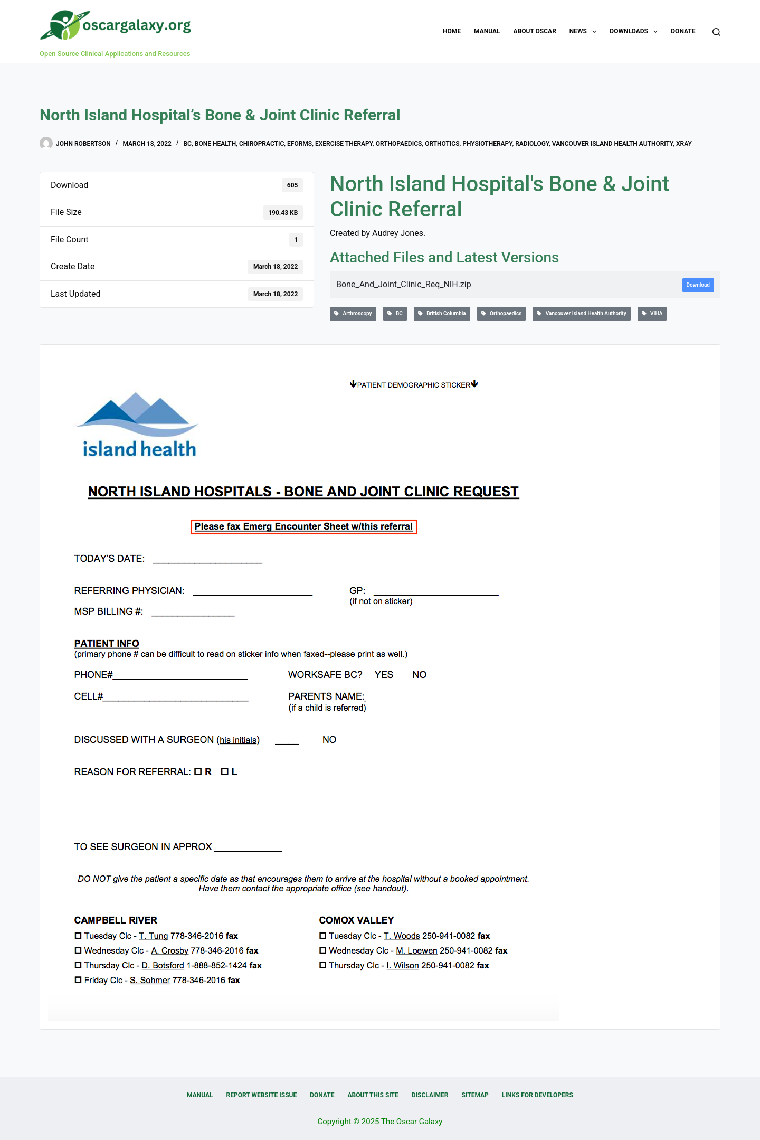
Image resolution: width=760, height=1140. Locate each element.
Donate (683, 31)
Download (698, 285)
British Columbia (442, 313)
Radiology (532, 143)
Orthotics (442, 143)
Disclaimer (430, 1095)
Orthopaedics (399, 143)
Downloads (636, 31)
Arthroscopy (353, 313)
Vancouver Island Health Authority (612, 143)
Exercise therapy (344, 143)
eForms (299, 143)
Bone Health (215, 143)
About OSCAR (535, 31)
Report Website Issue (261, 1095)
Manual (487, 31)
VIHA (652, 313)
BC (187, 143)
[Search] (716, 32)
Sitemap (474, 1095)
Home (452, 31)
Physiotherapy (487, 143)
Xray (684, 143)
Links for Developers (537, 1095)
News (585, 31)
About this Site (372, 1095)
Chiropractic (261, 143)
